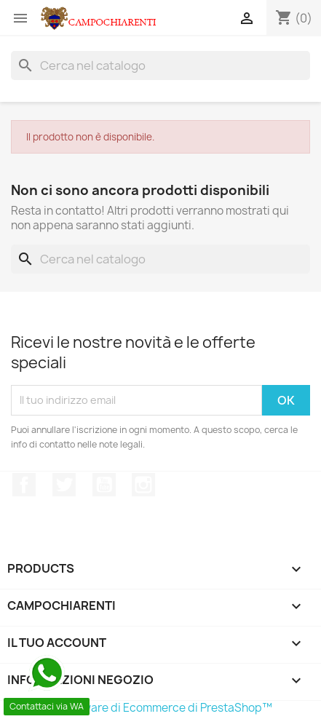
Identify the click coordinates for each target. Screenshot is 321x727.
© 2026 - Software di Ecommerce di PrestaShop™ (141, 707)
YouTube (104, 484)
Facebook (24, 484)
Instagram (143, 484)
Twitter (64, 484)
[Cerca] (160, 65)
